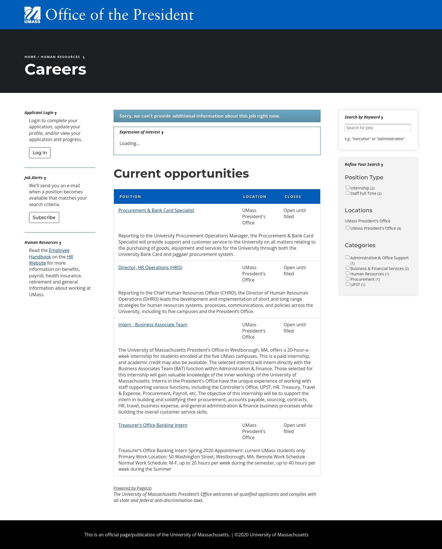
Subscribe (44, 217)
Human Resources (60, 57)
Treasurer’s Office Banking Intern (152, 425)
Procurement (365, 279)
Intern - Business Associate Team (152, 325)
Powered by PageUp (133, 488)
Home (30, 57)
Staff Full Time (365, 193)
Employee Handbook (49, 253)
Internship (362, 188)
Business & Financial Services (379, 268)
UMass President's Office (375, 228)
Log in (40, 152)
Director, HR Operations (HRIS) (150, 267)
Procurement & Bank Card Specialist (156, 210)
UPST (357, 284)
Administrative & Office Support (379, 260)
